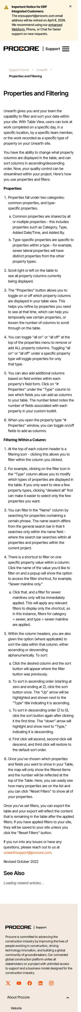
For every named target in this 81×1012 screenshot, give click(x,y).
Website (16, 1008)
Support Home (19, 70)
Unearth (41, 70)
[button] (65, 49)
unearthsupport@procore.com (27, 852)
